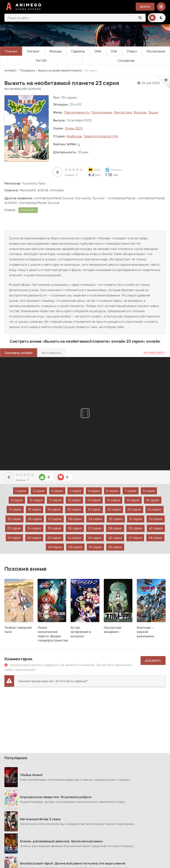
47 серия (135, 538)
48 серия (155, 538)
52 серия (115, 547)
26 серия (35, 519)
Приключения (101, 112)
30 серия (116, 519)
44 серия (74, 538)
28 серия (75, 519)
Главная (11, 51)
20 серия (74, 509)
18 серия (34, 509)
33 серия (14, 528)
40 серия (156, 528)
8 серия (149, 491)
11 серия (55, 500)
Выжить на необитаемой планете (59, 70)
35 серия (54, 528)
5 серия (94, 491)
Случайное (126, 60)
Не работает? (155, 353)
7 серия (130, 491)
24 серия (154, 509)
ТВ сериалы (27, 70)
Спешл (132, 51)
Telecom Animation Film (101, 136)
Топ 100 (41, 60)
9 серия (17, 500)
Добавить (153, 661)
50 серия (75, 547)
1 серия (20, 491)
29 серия (95, 519)
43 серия (54, 538)
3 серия (57, 491)
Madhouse (74, 136)
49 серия (55, 547)
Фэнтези (140, 112)
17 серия (15, 509)
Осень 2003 (74, 128)
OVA (114, 51)
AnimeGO (10, 70)
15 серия (133, 500)
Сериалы (78, 51)
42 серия (34, 538)
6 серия (112, 491)
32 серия (155, 519)
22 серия (114, 509)
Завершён (28, 210)
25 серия (14, 519)
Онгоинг (33, 51)
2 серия (39, 491)
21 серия (94, 509)
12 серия (74, 500)
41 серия (14, 538)
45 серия (95, 538)
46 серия (115, 538)
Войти (145, 7)
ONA (98, 51)
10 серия (35, 500)
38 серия (115, 528)
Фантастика (123, 112)
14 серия (113, 500)
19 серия (54, 509)
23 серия (134, 509)
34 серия (34, 528)
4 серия (75, 491)
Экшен (153, 112)
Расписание (156, 51)
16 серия (152, 500)
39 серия (135, 528)
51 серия (95, 547)
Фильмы (56, 51)
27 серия (55, 519)
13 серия (93, 500)
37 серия (95, 528)
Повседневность (77, 112)
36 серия (75, 528)
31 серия (135, 519)
